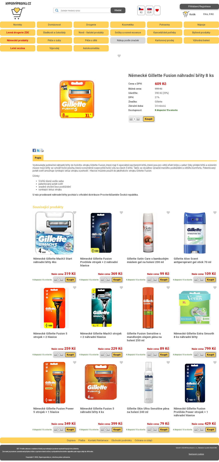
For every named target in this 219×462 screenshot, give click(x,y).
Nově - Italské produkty (91, 32)
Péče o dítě (91, 40)
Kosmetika (128, 24)
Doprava (71, 440)
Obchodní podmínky (121, 440)
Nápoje (201, 24)
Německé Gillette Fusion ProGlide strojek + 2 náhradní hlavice (99, 262)
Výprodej (54, 48)
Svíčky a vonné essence (128, 32)
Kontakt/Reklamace (98, 440)
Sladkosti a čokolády (54, 32)
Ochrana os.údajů (143, 440)
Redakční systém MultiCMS (207, 448)
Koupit (148, 119)
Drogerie (91, 24)
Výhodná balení (201, 40)
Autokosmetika (91, 48)
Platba (81, 440)
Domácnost (54, 24)
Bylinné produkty (201, 32)
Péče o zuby (54, 40)
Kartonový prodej (164, 40)
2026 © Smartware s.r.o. (189, 448)
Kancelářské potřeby (164, 32)
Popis (38, 157)
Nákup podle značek (128, 40)
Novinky (17, 24)
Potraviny (165, 24)
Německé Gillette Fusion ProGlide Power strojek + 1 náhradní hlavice (191, 412)
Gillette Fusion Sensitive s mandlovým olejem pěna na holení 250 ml (144, 337)
